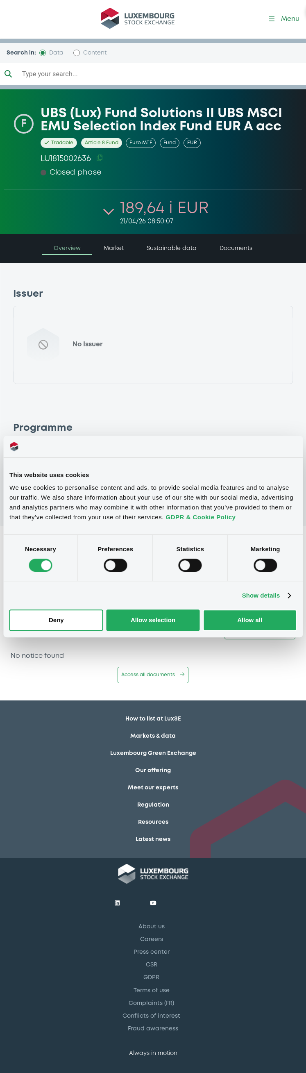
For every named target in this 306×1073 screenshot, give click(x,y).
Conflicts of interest (151, 1016)
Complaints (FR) (151, 1003)
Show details (261, 595)
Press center (152, 952)
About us (151, 926)
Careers (151, 939)
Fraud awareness (153, 1028)
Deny (56, 620)
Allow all (249, 620)
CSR (151, 964)
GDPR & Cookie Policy (201, 517)
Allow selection (153, 620)
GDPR (151, 977)
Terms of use (152, 990)
